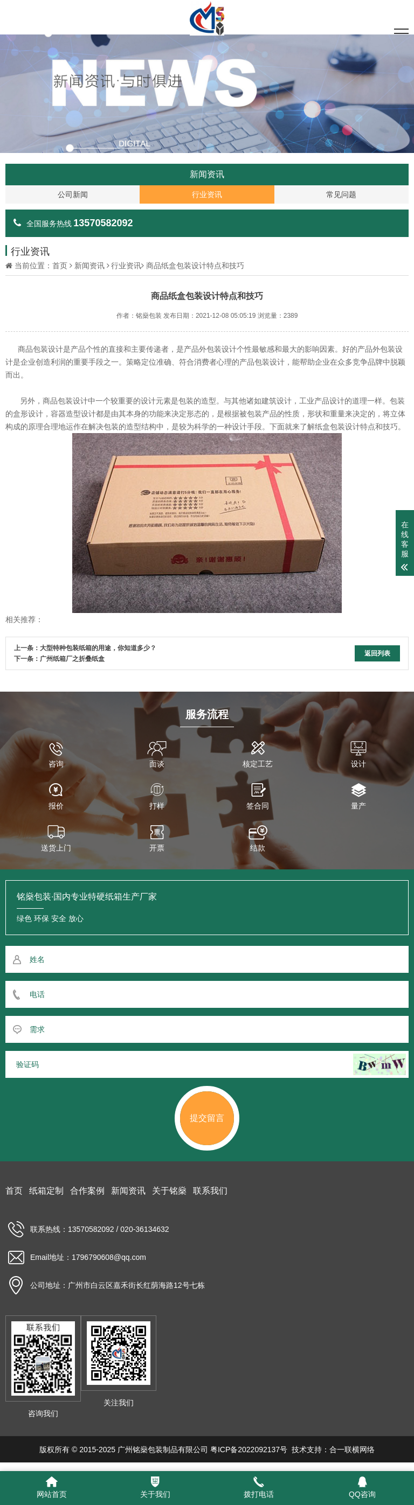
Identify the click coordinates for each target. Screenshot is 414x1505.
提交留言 (207, 1118)
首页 (59, 265)
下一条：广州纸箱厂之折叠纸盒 (59, 659)
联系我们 (210, 1190)
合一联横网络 (352, 1449)
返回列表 (377, 653)
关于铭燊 (169, 1190)
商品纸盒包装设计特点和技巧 (195, 265)
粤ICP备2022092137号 (248, 1449)
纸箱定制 (46, 1190)
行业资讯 (126, 265)
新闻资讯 (89, 265)
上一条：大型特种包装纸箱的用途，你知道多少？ (85, 648)
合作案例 (87, 1190)
